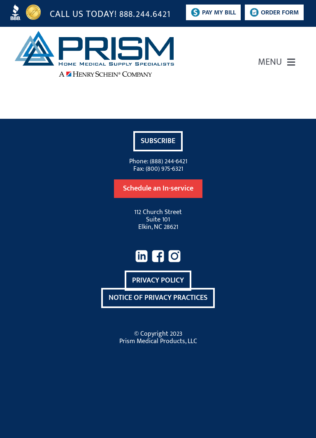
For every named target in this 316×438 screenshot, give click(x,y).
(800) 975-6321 (164, 168)
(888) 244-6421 (168, 161)
